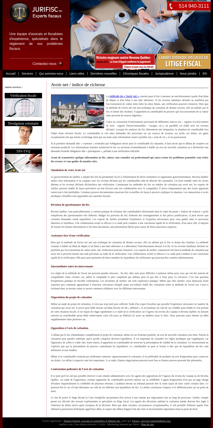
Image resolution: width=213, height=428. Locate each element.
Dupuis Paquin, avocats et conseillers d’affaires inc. (92, 420)
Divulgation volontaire (23, 123)
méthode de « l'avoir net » (124, 96)
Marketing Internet (117, 424)
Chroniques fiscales (136, 73)
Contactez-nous (44, 63)
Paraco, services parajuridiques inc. (151, 420)
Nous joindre (188, 73)
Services (27, 73)
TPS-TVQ (23, 151)
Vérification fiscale (23, 95)
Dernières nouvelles (103, 73)
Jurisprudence (164, 73)
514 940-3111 (194, 6)
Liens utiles (76, 73)
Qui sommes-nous (51, 73)
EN (205, 73)
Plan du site (147, 424)
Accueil (11, 73)
